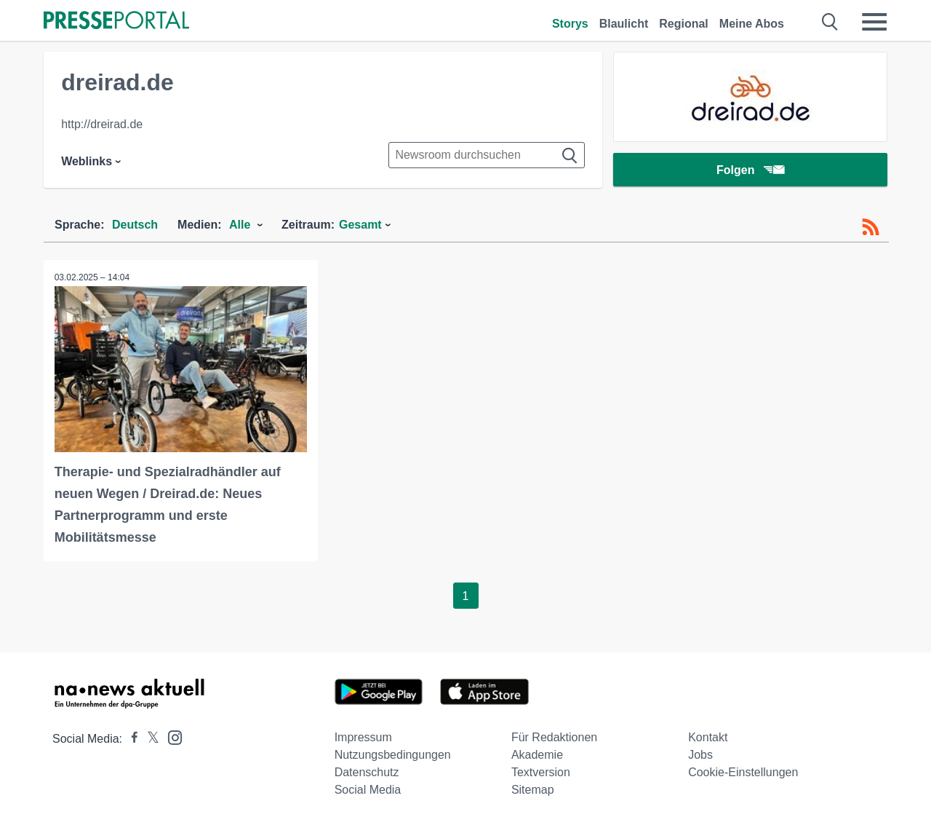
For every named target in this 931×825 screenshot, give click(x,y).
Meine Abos (751, 23)
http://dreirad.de (102, 124)
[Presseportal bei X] (148, 739)
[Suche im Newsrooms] (486, 155)
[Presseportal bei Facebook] (130, 739)
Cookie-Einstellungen (743, 772)
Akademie (537, 755)
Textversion (540, 772)
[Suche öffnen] (830, 22)
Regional (683, 23)
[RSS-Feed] (870, 227)
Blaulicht (624, 23)
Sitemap (532, 789)
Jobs (700, 755)
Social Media (368, 789)
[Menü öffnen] (874, 22)
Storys (570, 23)
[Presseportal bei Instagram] (170, 736)
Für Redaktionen (554, 737)
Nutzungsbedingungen (393, 755)
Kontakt (707, 737)
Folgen (750, 171)
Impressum (363, 737)
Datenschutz (367, 772)
